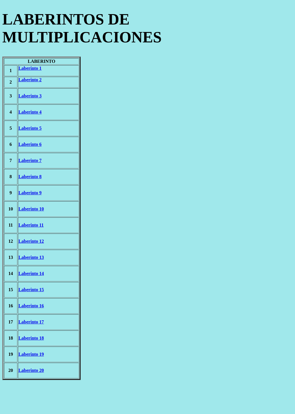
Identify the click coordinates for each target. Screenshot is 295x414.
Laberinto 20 (31, 370)
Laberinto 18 (31, 338)
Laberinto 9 (29, 192)
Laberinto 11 (31, 225)
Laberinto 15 (31, 289)
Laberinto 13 (31, 257)
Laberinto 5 (29, 128)
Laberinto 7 (29, 160)
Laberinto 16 (31, 305)
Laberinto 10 (31, 208)
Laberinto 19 (31, 354)
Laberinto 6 (29, 144)
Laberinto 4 (29, 112)
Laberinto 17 (31, 321)
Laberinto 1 (29, 68)
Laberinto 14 (31, 273)
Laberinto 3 (29, 95)
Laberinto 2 (29, 79)
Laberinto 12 (31, 241)
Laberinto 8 (29, 176)
